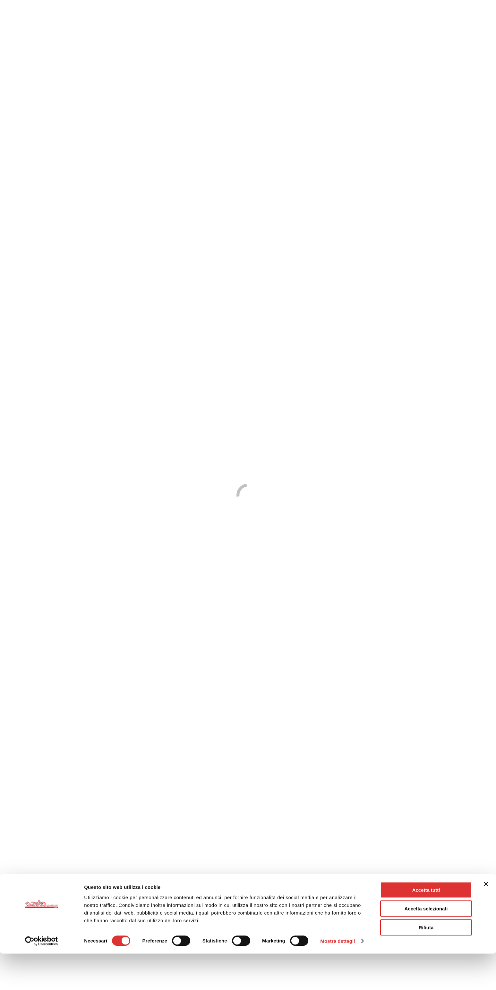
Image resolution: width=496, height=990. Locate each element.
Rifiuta (426, 963)
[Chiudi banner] (486, 920)
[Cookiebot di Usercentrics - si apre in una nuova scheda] (41, 977)
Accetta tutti (426, 926)
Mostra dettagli (337, 977)
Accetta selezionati (426, 945)
